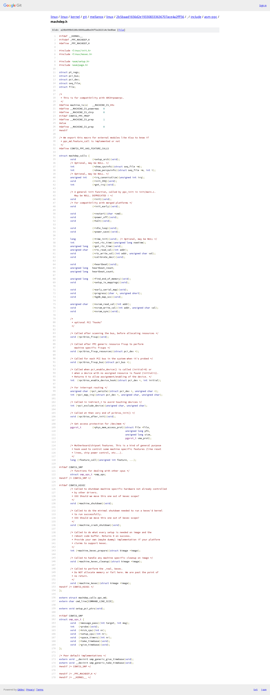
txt (255, 689)
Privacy (30, 689)
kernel (75, 17)
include (196, 17)
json (264, 689)
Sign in (263, 5)
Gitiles (20, 689)
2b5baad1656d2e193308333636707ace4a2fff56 (150, 17)
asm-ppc (210, 17)
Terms (39, 689)
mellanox (96, 17)
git (85, 17)
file (121, 29)
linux (54, 17)
